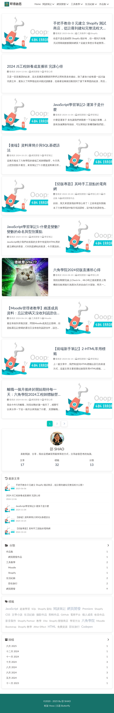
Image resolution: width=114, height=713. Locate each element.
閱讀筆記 (59, 608)
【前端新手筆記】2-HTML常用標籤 (79, 351)
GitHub (65, 614)
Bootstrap (10, 626)
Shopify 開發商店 (58, 620)
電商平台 (75, 614)
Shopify (94, 33)
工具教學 (82, 33)
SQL (33, 608)
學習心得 (48, 71)
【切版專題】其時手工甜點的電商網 (80, 186)
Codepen (87, 626)
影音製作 (10, 620)
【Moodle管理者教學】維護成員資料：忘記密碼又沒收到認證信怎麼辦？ (33, 310)
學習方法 (75, 620)
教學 (38, 620)
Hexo (52, 705)
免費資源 (62, 626)
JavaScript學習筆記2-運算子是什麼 (78, 107)
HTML (52, 626)
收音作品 (99, 614)
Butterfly (65, 705)
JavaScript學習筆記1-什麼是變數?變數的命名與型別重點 (33, 229)
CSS (7, 614)
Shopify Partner (26, 620)
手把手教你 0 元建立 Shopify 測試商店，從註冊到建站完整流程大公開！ (80, 26)
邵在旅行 (74, 626)
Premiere (87, 608)
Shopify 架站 (45, 608)
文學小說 (17, 614)
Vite (45, 620)
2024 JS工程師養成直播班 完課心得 (35, 66)
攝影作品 (41, 614)
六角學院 (88, 620)
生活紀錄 (29, 614)
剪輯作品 (54, 614)
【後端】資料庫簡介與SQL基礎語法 (33, 147)
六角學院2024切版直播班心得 (77, 270)
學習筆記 (95, 114)
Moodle (47, 318)
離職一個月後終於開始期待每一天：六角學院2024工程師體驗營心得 (32, 392)
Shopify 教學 (25, 626)
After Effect (39, 626)
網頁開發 (35, 71)
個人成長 (87, 614)
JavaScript (11, 608)
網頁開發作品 (68, 198)
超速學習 (25, 608)
